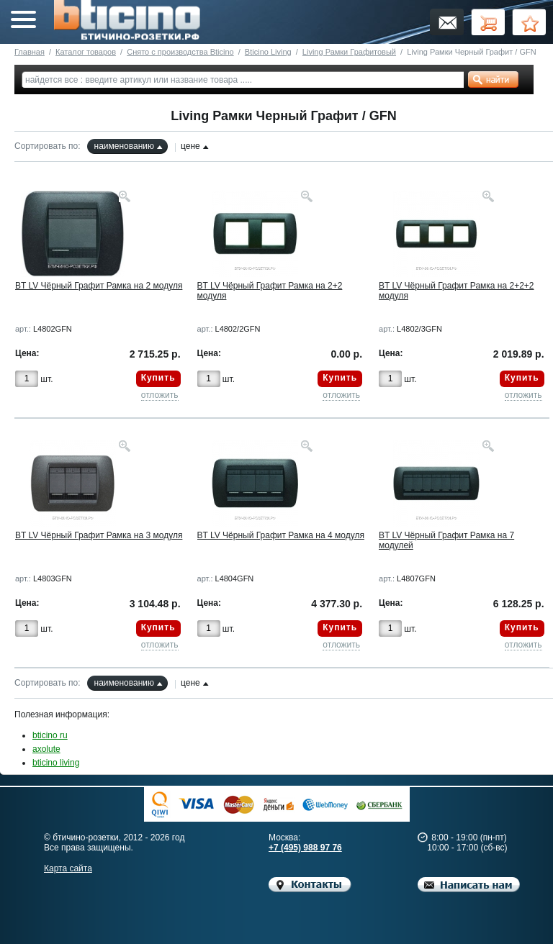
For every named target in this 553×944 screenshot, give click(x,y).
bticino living (55, 763)
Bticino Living (268, 51)
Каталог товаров (85, 51)
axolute (46, 749)
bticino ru (50, 735)
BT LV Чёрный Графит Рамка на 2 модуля (98, 286)
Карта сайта (68, 868)
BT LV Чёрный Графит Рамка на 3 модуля (98, 535)
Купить (158, 378)
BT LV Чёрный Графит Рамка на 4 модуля (280, 535)
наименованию (124, 146)
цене (190, 146)
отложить (160, 395)
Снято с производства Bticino (180, 51)
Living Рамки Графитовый (349, 51)
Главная (29, 51)
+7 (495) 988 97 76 (305, 848)
